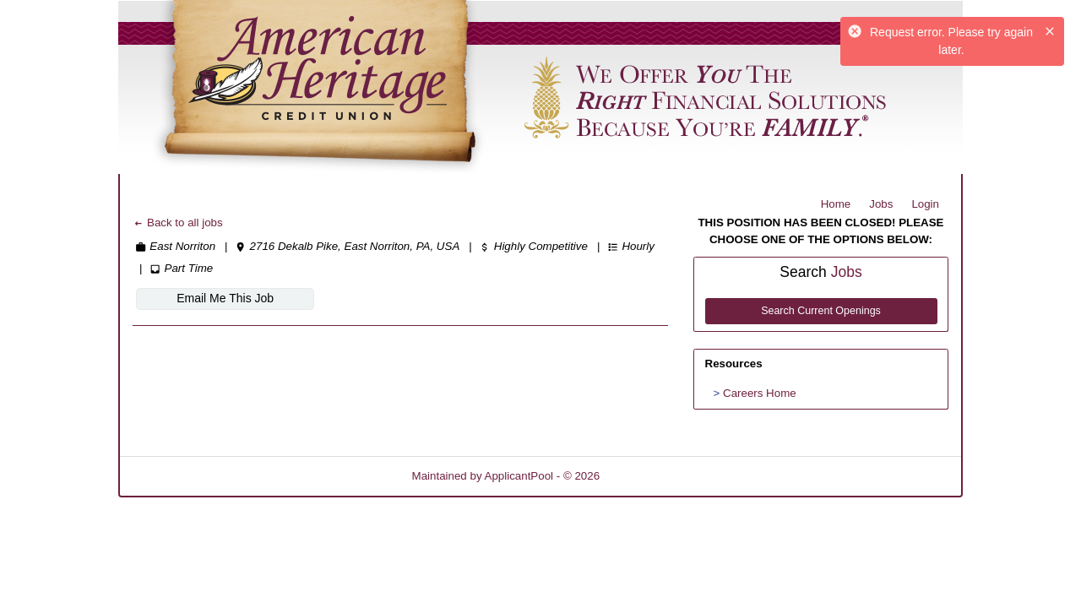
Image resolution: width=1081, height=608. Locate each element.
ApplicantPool (519, 476)
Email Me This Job (225, 298)
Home (836, 204)
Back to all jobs (178, 222)
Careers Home (759, 393)
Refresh (650, 476)
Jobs (881, 204)
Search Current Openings (821, 311)
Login (925, 204)
